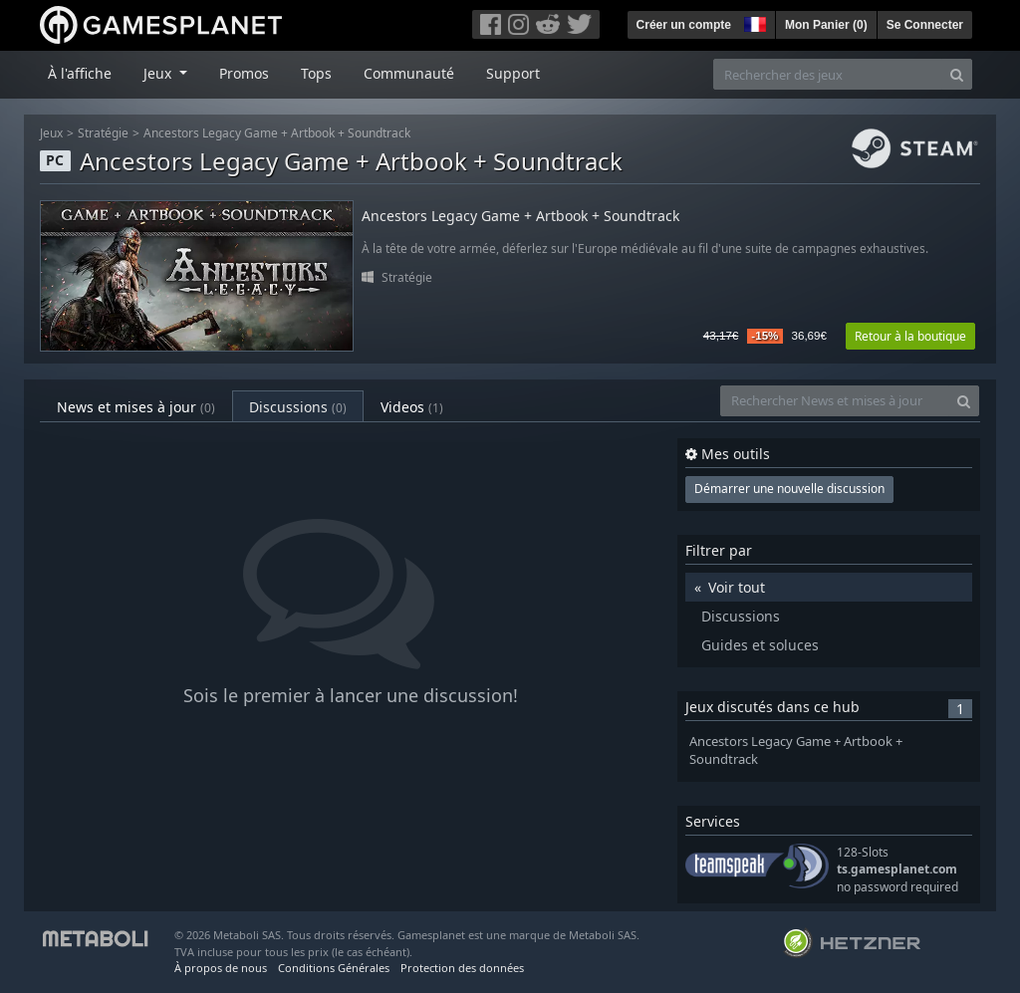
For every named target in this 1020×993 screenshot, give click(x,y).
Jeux (51, 132)
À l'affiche (80, 73)
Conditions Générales (333, 967)
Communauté (409, 73)
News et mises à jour (136, 406)
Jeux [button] (159, 73)
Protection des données (462, 967)
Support (513, 73)
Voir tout (736, 587)
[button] (753, 22)
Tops (316, 73)
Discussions (298, 406)
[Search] (956, 74)
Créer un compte (684, 25)
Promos (244, 73)
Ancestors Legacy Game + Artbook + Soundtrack (276, 132)
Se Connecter (925, 25)
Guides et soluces (760, 644)
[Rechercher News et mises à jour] (834, 400)
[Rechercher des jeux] (827, 74)
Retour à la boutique (910, 336)
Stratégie (103, 132)
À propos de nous (220, 967)
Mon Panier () (826, 25)
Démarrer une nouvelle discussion (789, 488)
